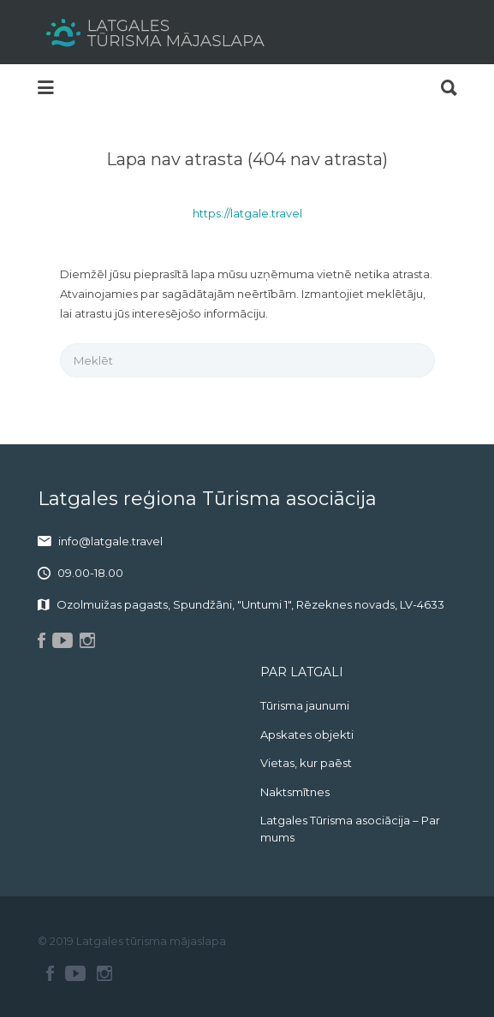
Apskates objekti (307, 734)
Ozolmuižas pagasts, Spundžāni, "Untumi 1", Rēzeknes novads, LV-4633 (250, 604)
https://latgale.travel (247, 213)
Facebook (50, 973)
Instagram (104, 973)
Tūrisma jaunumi (304, 705)
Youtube (75, 973)
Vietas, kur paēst (306, 763)
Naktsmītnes (295, 792)
